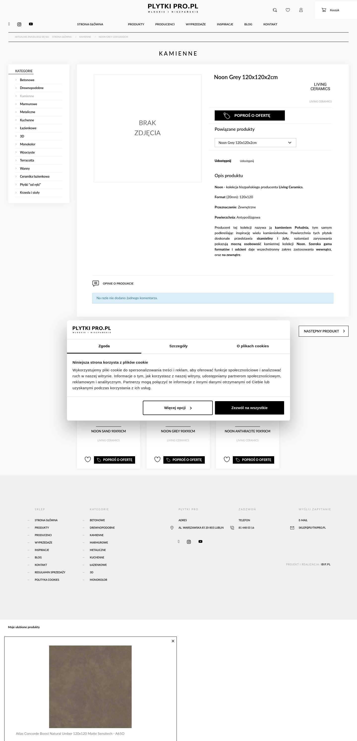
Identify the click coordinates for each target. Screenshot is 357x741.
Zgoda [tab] (104, 346)
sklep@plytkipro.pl (312, 520)
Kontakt (41, 557)
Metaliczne (98, 542)
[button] (276, 9)
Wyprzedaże (43, 535)
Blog (38, 550)
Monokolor (98, 572)
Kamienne (96, 527)
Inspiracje (42, 542)
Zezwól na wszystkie (249, 408)
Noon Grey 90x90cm (178, 426)
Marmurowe (99, 535)
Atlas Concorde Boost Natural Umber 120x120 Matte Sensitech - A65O (68, 724)
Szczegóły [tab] (178, 346)
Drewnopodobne (102, 520)
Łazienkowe (98, 557)
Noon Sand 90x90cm (108, 426)
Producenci (43, 527)
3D (91, 565)
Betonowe (97, 513)
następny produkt (330, 325)
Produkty (42, 520)
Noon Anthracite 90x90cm (247, 426)
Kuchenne (97, 550)
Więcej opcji (178, 408)
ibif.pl (325, 557)
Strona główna (46, 513)
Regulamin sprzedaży (50, 565)
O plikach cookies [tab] (253, 346)
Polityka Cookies (47, 572)
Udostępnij (247, 159)
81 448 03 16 (246, 520)
